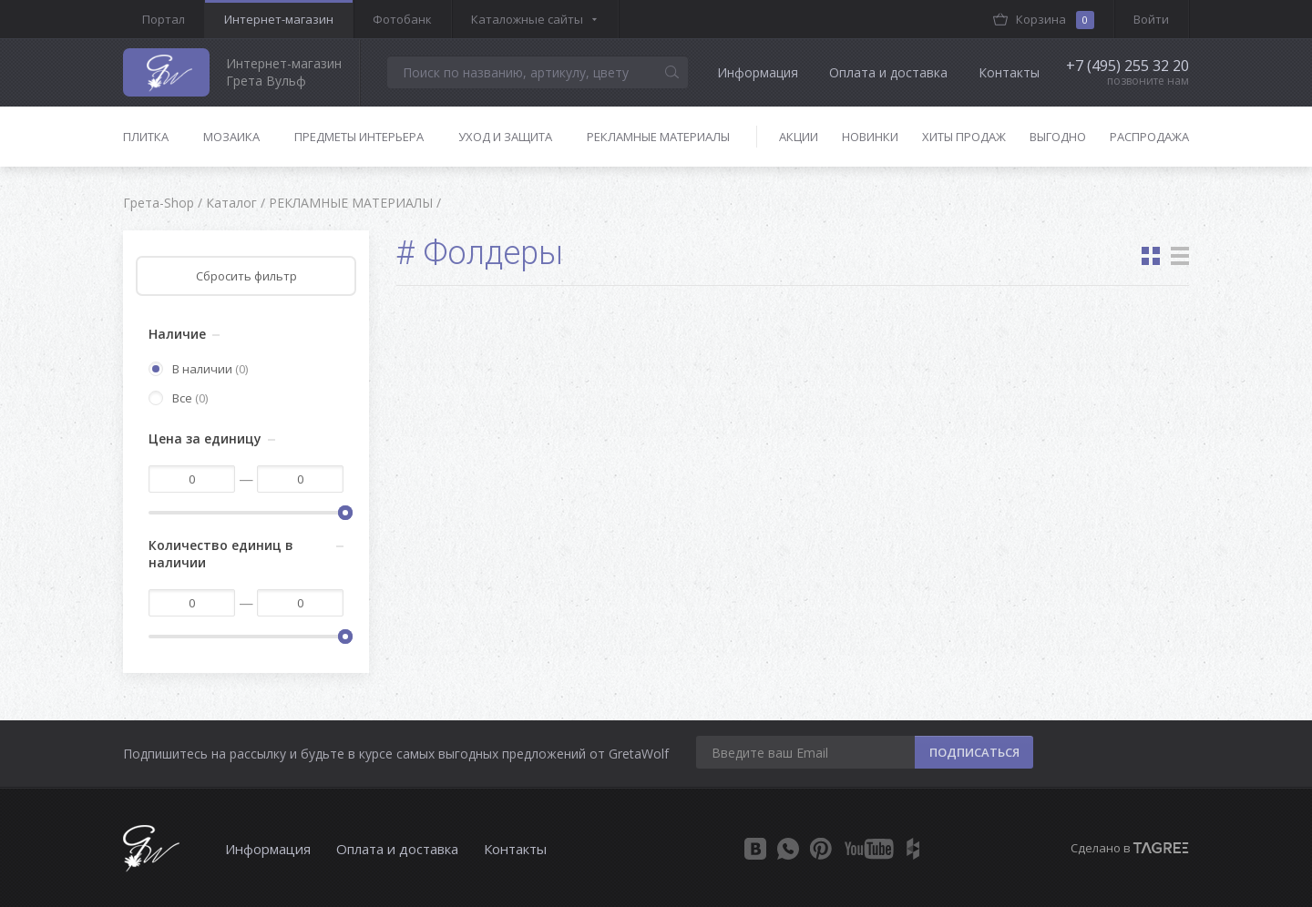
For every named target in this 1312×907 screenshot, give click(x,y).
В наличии (198, 369)
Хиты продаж (964, 136)
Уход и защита (505, 136)
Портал (163, 19)
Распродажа (1149, 136)
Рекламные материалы (658, 136)
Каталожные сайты (527, 19)
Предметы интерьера (359, 136)
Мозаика (231, 136)
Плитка (146, 136)
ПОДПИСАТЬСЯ (974, 752)
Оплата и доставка (888, 72)
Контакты (1009, 72)
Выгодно (1058, 136)
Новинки (870, 136)
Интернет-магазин (278, 19)
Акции (798, 136)
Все (178, 398)
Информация (757, 72)
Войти (1151, 19)
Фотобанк (402, 19)
